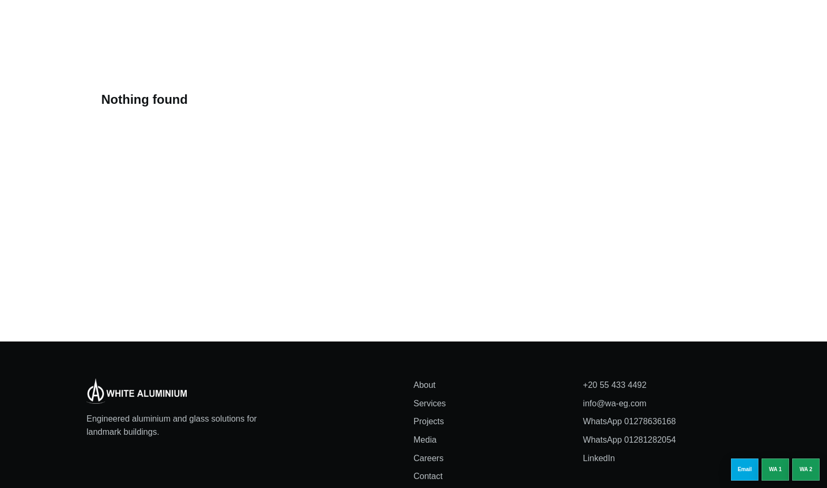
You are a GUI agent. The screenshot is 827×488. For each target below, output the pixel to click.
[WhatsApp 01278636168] (775, 469)
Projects (427, 23)
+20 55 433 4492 (615, 384)
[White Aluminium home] (149, 23)
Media (469, 23)
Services (381, 23)
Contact (428, 476)
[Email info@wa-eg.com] (744, 469)
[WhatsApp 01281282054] (806, 469)
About (338, 23)
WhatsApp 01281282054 (629, 439)
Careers (512, 23)
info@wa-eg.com (614, 403)
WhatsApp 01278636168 (629, 421)
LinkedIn (599, 458)
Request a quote (705, 23)
